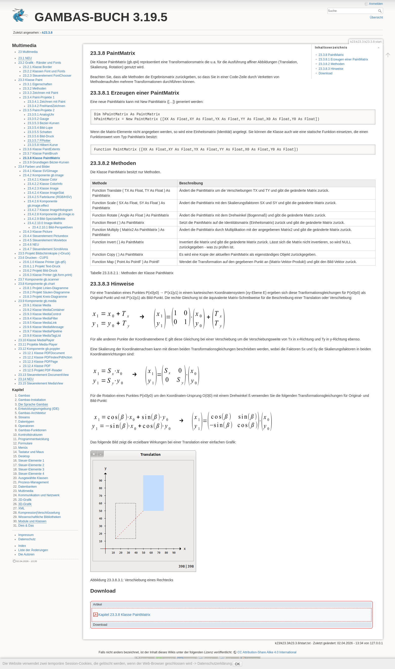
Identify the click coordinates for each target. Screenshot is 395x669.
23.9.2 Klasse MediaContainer (44, 310)
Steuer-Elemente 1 (31, 460)
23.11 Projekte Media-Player (37, 344)
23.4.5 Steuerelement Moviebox (45, 240)
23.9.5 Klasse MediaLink (40, 323)
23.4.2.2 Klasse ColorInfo (45, 184)
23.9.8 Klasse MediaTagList (42, 335)
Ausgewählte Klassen (33, 478)
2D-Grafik (24, 500)
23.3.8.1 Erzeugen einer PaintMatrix (343, 59)
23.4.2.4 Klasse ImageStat (46, 193)
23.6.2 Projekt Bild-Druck (40, 270)
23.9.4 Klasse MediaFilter (40, 318)
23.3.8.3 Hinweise (331, 69)
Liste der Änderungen (33, 550)
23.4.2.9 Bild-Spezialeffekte (46, 219)
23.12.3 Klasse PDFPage (40, 361)
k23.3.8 (47, 32)
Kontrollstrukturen (30, 435)
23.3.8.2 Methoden (331, 64)
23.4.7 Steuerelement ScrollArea (45, 249)
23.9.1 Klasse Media (37, 305)
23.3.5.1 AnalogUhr (41, 114)
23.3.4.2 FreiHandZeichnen (46, 106)
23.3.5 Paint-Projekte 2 (39, 110)
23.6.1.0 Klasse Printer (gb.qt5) (44, 262)
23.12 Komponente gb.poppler (39, 349)
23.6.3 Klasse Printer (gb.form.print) (47, 275)
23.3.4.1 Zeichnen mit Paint (46, 101)
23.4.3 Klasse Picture (37, 231)
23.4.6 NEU (31, 244)
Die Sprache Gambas (33, 404)
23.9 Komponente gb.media (37, 301)
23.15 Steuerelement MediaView (40, 383)
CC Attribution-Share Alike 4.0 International (266, 652)
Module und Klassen (32, 521)
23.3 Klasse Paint (30, 80)
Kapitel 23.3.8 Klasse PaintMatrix (124, 615)
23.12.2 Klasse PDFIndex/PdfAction (47, 357)
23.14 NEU (25, 379)
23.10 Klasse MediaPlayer (36, 340)
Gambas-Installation (32, 400)
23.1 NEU (25, 58)
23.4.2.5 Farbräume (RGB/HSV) (50, 197)
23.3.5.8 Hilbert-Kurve (43, 145)
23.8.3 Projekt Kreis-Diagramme (45, 296)
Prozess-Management (33, 482)
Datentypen (26, 421)
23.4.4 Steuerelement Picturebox (45, 236)
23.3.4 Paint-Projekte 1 (39, 97)
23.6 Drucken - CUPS (33, 258)
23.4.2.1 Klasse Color (42, 179)
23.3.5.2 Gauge (38, 119)
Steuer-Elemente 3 (31, 469)
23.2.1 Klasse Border (37, 67)
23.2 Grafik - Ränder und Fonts (39, 62)
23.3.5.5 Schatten (40, 132)
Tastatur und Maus (31, 452)
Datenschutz (26, 539)
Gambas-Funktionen (32, 430)
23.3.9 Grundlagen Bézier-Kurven (46, 162)
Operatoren (26, 426)
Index (22, 546)
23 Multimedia (27, 52)
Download (325, 73)
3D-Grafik (24, 504)
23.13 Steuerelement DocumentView (43, 375)
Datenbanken (27, 486)
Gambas (24, 395)
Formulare (25, 443)
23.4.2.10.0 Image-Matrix (45, 223)
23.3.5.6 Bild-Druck (41, 136)
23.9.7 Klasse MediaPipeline (42, 331)
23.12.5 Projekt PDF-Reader (42, 370)
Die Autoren (26, 554)
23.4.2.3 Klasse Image (43, 188)
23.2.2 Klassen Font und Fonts (44, 71)
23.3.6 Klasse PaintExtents (41, 149)
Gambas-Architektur (32, 413)
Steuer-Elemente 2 (31, 465)
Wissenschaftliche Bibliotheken (39, 517)
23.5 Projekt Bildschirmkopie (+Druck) (44, 253)
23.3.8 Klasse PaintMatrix (41, 158)
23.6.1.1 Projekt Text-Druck (41, 266)
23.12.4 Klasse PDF (37, 366)
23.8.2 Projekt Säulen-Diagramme (46, 292)
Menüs (23, 447)
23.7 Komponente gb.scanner (38, 279)
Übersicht (376, 17)
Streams (24, 417)
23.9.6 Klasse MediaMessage (43, 327)
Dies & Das (26, 525)
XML (21, 508)
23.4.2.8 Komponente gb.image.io (51, 214)
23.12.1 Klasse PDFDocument (44, 353)
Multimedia (25, 491)
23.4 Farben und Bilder (34, 166)
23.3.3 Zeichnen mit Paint (40, 93)
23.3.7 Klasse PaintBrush (40, 153)
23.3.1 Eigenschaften (37, 84)
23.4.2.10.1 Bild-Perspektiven (52, 227)
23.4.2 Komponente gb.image (43, 175)
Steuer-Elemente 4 (31, 474)
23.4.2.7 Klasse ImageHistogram (50, 210)
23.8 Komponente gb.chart (36, 284)
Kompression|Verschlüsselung (39, 512)
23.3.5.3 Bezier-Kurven (43, 123)
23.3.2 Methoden (34, 88)
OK (237, 664)
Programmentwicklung (33, 439)
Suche (380, 11)
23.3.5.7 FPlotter (39, 140)
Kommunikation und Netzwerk (38, 495)
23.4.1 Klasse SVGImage (40, 171)
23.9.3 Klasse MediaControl (42, 314)
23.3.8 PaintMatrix (331, 55)
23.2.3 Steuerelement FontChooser (47, 75)
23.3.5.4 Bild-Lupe (40, 128)
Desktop (24, 456)
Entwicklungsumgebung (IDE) (38, 409)
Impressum (26, 535)
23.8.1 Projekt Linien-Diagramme (45, 288)
